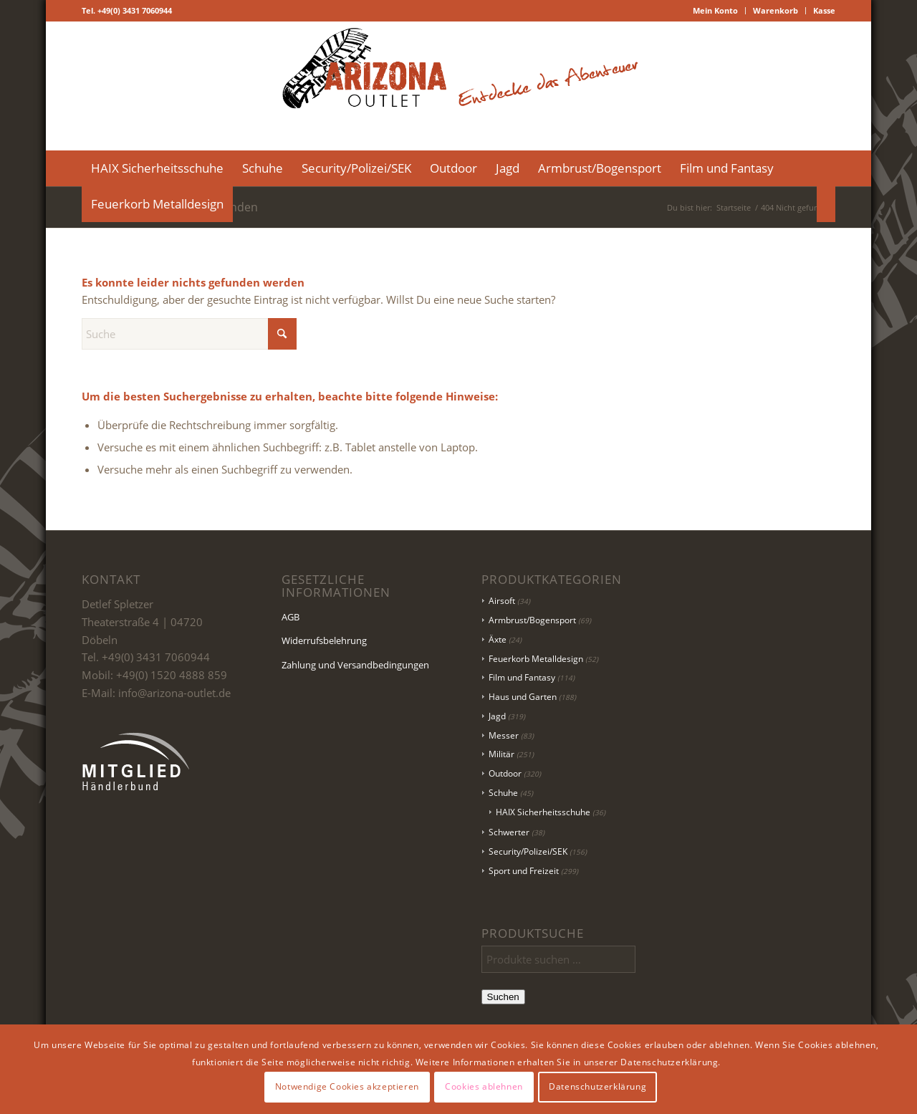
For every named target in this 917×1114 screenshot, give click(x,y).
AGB (290, 616)
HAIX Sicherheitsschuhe (543, 812)
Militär (501, 754)
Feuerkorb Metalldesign (536, 659)
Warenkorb (775, 10)
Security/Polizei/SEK (528, 851)
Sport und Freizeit (524, 871)
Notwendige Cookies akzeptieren (347, 1086)
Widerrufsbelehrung (324, 640)
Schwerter (509, 832)
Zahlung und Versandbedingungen (355, 664)
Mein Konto (715, 10)
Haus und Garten (523, 697)
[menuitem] (716, 10)
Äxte (497, 639)
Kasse (824, 10)
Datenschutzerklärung (597, 1086)
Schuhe (503, 793)
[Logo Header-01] (458, 85)
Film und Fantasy (522, 677)
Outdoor (505, 773)
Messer (504, 735)
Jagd (497, 716)
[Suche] (826, 204)
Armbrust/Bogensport (532, 620)
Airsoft (502, 601)
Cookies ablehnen (484, 1086)
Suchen (503, 996)
